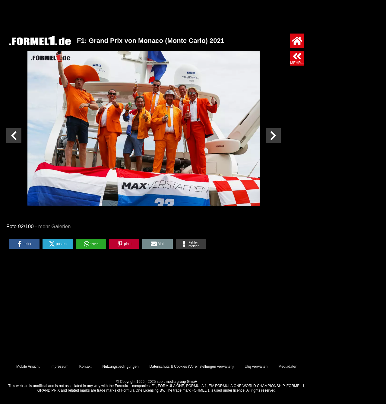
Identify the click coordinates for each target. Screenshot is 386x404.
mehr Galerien (54, 226)
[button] (24, 244)
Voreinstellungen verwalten (211, 366)
